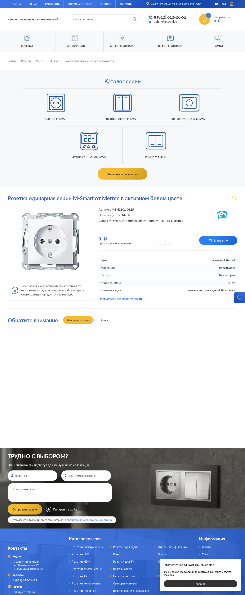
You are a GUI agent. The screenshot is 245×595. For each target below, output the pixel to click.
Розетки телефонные (86, 545)
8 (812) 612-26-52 (170, 17)
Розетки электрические (88, 508)
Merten (40, 60)
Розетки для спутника (86, 559)
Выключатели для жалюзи (131, 552)
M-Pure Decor (132, 182)
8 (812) (25, 541)
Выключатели (122, 530)
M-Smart (54, 60)
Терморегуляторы (170, 45)
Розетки (26, 60)
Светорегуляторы (122, 45)
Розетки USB (80, 516)
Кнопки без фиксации (173, 508)
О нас (33, 3)
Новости (106, 3)
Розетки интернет (84, 552)
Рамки (218, 45)
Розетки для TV (123, 523)
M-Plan (160, 182)
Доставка (208, 530)
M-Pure (148, 182)
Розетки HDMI (81, 523)
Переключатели (124, 537)
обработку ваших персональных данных (89, 481)
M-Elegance (175, 182)
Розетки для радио (126, 508)
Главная (17, 3)
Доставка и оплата (79, 3)
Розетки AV (79, 537)
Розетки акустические (87, 530)
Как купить (52, 3)
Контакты (125, 3)
